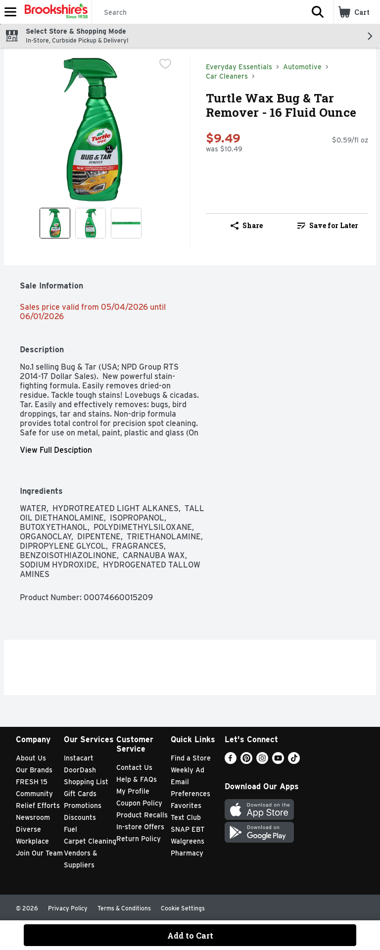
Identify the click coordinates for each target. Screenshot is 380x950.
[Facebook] (231, 761)
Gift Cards (80, 794)
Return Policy (138, 839)
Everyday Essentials (239, 67)
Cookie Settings (183, 908)
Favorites (186, 805)
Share (247, 225)
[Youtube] (278, 761)
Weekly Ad (187, 770)
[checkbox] (165, 64)
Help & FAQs (136, 779)
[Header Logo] (54, 11)
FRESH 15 (32, 782)
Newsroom (33, 817)
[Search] (197, 12)
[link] (327, 226)
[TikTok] (294, 761)
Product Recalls (142, 815)
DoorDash (80, 770)
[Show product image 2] (90, 223)
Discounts (80, 817)
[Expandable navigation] (10, 12)
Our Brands (34, 770)
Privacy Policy (68, 908)
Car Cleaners (227, 76)
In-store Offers (140, 827)
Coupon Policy (139, 803)
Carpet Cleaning (90, 841)
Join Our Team (39, 853)
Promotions (82, 805)
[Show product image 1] (55, 223)
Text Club (186, 817)
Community (34, 794)
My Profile (132, 791)
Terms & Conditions (124, 908)
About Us (31, 758)
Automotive (302, 67)
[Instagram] (262, 761)
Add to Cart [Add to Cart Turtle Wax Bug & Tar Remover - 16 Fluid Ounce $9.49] (190, 935)
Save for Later (327, 225)
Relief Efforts (38, 805)
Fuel (70, 829)
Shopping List (86, 782)
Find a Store (191, 758)
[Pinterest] (246, 761)
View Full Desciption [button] (56, 450)
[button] (317, 12)
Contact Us (134, 767)
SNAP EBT (188, 829)
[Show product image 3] (126, 223)
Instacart (79, 758)
